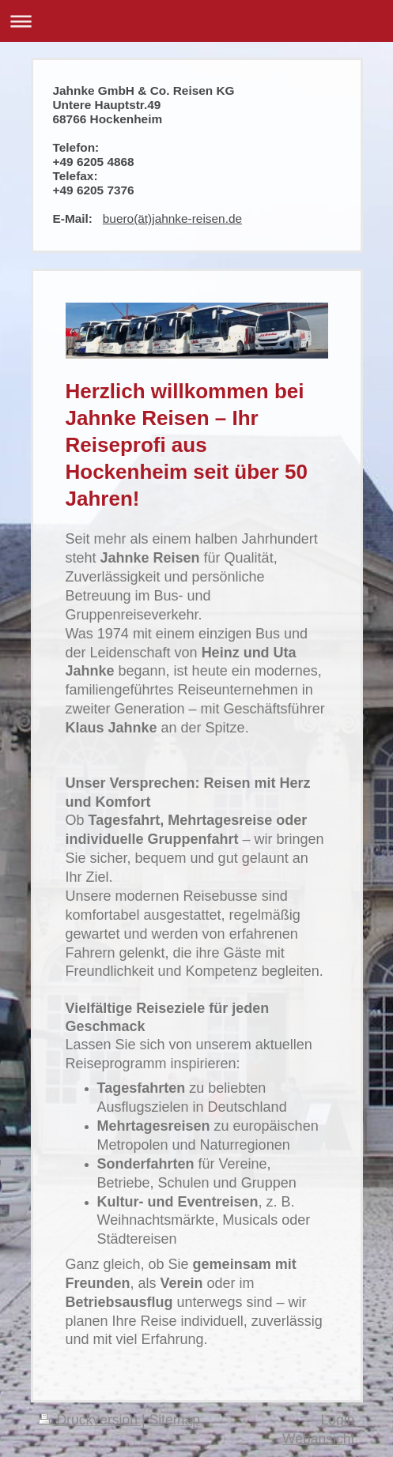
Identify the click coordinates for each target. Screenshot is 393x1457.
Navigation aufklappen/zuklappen (196, 21)
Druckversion (90, 1420)
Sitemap (174, 1420)
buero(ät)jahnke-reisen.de (172, 218)
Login (337, 1420)
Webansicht (318, 1439)
